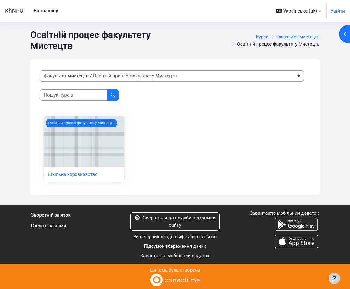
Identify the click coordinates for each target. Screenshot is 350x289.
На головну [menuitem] (46, 11)
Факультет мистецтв (297, 37)
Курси (260, 37)
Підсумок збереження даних (174, 246)
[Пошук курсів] (74, 95)
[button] (298, 11)
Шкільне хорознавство (73, 174)
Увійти (338, 11)
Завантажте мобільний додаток (175, 256)
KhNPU (14, 10)
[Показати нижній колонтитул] (334, 278)
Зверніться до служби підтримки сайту (175, 221)
